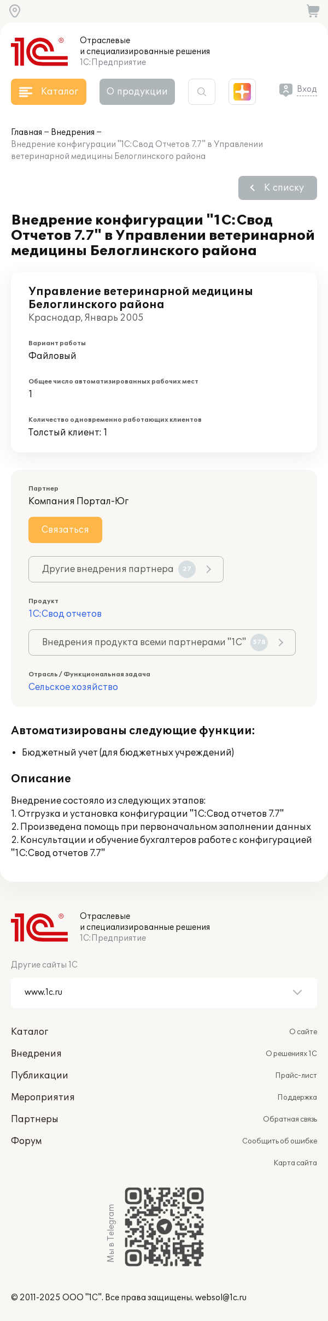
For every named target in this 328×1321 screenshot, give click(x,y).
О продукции (137, 91)
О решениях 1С (291, 1053)
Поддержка (297, 1097)
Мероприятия (43, 1097)
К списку (284, 187)
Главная (26, 132)
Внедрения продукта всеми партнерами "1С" (155, 642)
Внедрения (73, 132)
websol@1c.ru (221, 1297)
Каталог (29, 1032)
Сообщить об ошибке (279, 1141)
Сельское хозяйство (73, 687)
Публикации (39, 1075)
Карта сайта (295, 1163)
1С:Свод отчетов (65, 614)
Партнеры (34, 1119)
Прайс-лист (296, 1075)
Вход (307, 89)
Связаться (65, 529)
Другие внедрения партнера (119, 569)
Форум (26, 1141)
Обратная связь (290, 1119)
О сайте (303, 1032)
